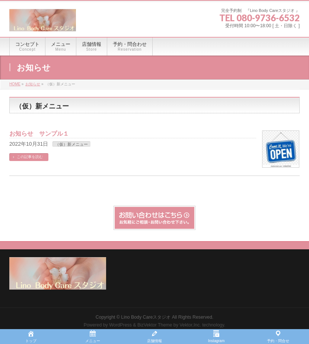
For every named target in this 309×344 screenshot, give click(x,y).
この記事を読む (30, 157)
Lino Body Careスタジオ (146, 317)
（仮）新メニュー (71, 144)
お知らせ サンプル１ (39, 133)
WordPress (120, 325)
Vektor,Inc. (190, 325)
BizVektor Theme (154, 325)
